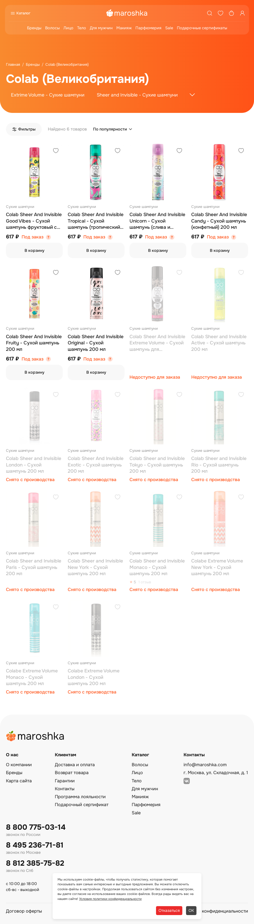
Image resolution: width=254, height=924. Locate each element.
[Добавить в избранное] (56, 151)
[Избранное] (220, 13)
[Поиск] (210, 13)
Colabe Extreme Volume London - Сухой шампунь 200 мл (94, 677)
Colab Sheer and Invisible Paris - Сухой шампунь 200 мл (33, 567)
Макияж (124, 28)
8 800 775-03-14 (35, 827)
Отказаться (169, 910)
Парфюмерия (148, 28)
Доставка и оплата (75, 764)
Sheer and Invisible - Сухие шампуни (137, 95)
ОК (191, 910)
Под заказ (32, 237)
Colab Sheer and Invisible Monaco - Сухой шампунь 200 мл (157, 567)
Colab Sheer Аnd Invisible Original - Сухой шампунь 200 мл (96, 343)
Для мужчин (101, 28)
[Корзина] (231, 13)
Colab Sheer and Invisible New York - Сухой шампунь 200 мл (95, 567)
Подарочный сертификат (81, 804)
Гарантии (65, 781)
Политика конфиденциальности (214, 911)
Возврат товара (72, 772)
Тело (81, 28)
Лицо (68, 28)
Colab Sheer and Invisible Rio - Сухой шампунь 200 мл (219, 465)
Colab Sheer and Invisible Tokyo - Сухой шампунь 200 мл (157, 465)
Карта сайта (19, 781)
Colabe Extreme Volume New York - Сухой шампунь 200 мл (217, 567)
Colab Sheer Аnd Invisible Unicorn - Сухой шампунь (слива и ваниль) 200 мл (157, 221)
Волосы (52, 28)
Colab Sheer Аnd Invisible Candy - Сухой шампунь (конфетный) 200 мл (219, 221)
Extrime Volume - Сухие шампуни (47, 95)
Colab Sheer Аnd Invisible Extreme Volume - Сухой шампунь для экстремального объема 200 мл (157, 343)
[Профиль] (242, 13)
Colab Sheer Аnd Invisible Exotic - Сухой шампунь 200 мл (96, 465)
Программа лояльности (80, 796)
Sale (169, 28)
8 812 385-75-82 (35, 863)
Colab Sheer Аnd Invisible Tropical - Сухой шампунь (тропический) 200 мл (96, 221)
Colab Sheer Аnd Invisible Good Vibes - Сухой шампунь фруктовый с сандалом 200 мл (34, 221)
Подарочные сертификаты (202, 28)
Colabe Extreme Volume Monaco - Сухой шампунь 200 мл (32, 677)
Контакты (64, 789)
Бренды (34, 28)
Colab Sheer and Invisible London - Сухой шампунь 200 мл (33, 465)
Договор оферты (24, 911)
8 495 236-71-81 (35, 845)
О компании (19, 764)
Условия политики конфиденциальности (110, 899)
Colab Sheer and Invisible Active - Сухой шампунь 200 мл (219, 343)
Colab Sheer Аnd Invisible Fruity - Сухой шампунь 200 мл (34, 343)
